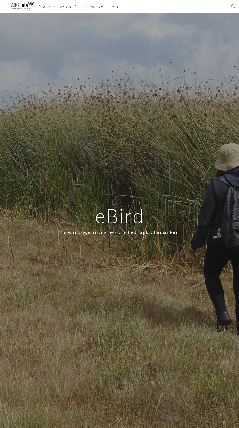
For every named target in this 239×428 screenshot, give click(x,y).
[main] (119, 220)
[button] (233, 6)
